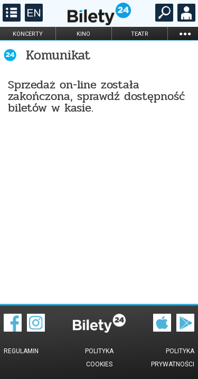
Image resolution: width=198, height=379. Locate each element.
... (184, 33)
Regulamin (21, 351)
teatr (139, 34)
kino (83, 34)
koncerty (28, 34)
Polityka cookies (99, 357)
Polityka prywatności (172, 357)
